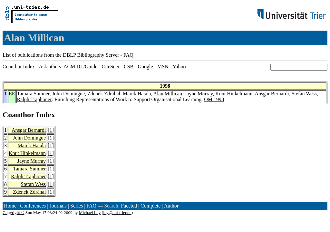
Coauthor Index (19, 66)
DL (79, 66)
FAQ (128, 55)
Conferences (33, 205)
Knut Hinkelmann (233, 93)
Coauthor (18, 115)
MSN (163, 66)
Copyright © (13, 212)
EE (12, 93)
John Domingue (68, 93)
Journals (57, 205)
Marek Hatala (137, 93)
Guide (91, 66)
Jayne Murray (199, 93)
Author (171, 205)
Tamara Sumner (33, 93)
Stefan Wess (304, 93)
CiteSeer (111, 66)
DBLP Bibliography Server (91, 55)
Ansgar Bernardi (272, 93)
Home (10, 205)
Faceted (129, 205)
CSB (128, 66)
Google (145, 66)
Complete (150, 205)
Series (76, 205)
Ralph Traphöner (34, 99)
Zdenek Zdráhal (103, 93)
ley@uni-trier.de (117, 212)
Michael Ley (90, 212)
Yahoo (179, 66)
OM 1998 (214, 99)
